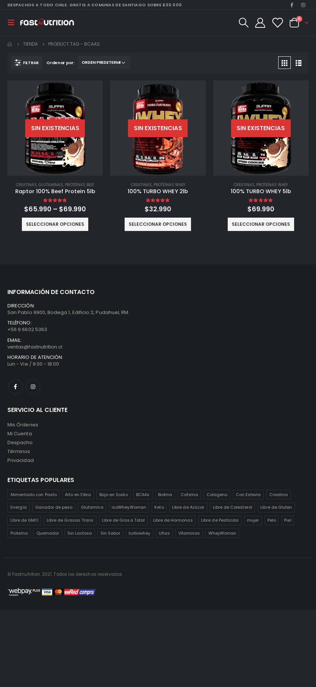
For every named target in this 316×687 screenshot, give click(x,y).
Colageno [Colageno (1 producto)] (217, 495)
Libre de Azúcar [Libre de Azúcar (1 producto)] (188, 507)
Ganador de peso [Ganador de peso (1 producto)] (54, 507)
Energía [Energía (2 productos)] (18, 507)
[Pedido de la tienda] (104, 62)
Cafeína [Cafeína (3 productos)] (189, 495)
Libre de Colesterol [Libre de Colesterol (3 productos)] (232, 507)
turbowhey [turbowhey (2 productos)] (140, 533)
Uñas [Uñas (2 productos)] (164, 533)
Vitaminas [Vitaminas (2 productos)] (189, 533)
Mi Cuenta (19, 433)
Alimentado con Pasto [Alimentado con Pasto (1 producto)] (33, 495)
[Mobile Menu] (13, 22)
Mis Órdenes (22, 424)
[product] (55, 128)
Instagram (33, 386)
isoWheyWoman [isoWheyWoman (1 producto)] (129, 507)
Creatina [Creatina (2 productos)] (278, 495)
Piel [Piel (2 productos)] (287, 520)
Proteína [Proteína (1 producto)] (19, 533)
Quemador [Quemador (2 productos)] (47, 533)
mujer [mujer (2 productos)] (253, 520)
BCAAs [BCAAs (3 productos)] (142, 495)
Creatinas (26, 185)
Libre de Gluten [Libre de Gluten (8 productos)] (276, 507)
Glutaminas (51, 185)
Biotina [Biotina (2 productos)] (165, 495)
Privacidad (20, 460)
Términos (18, 451)
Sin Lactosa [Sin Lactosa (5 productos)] (80, 533)
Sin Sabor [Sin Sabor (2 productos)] (111, 533)
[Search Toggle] (243, 22)
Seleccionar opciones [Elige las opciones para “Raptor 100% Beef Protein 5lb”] (55, 224)
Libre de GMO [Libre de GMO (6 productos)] (24, 520)
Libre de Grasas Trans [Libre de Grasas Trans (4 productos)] (70, 520)
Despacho (20, 442)
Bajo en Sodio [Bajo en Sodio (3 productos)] (113, 495)
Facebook (15, 386)
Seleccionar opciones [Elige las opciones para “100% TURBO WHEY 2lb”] (158, 224)
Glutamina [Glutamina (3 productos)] (92, 507)
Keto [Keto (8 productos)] (159, 507)
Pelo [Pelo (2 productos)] (271, 520)
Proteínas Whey (169, 185)
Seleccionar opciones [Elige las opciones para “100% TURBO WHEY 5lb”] (261, 224)
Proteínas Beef (79, 185)
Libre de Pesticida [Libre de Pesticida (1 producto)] (219, 520)
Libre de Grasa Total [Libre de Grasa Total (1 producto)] (123, 520)
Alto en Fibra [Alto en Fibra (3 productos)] (78, 495)
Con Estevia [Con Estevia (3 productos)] (248, 495)
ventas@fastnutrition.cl (35, 346)
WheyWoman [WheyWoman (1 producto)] (222, 533)
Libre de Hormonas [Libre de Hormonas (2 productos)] (173, 520)
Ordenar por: (60, 63)
